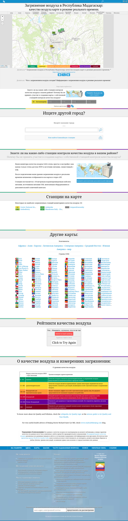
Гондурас (86, 276)
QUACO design (60, 501)
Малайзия (86, 268)
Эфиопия (70, 272)
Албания (70, 284)
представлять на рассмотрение (80, 510)
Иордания (86, 272)
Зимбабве (86, 260)
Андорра (53, 307)
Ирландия (86, 266)
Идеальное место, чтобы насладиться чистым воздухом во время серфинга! (70, 498)
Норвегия (70, 307)
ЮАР (18, 260)
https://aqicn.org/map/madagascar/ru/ (64, 72)
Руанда (52, 259)
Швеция (53, 262)
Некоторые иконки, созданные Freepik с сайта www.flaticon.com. (70, 488)
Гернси (52, 260)
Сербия (36, 303)
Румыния (53, 301)
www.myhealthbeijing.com (91, 423)
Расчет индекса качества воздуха (29, 483)
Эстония (69, 276)
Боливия (70, 262)
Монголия (86, 264)
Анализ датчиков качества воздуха (29, 473)
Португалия (104, 280)
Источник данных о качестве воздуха (30, 482)
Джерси (36, 287)
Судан (36, 266)
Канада (52, 268)
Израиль (70, 287)
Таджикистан (105, 291)
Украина (53, 291)
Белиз (36, 268)
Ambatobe (46, 207)
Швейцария (87, 301)
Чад (18, 262)
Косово (36, 293)
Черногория (104, 274)
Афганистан (104, 282)
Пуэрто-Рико (55, 280)
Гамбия (36, 307)
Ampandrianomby (74, 207)
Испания (70, 274)
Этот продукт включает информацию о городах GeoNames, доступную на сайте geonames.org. (71, 471)
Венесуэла (87, 293)
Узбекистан (104, 284)
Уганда (36, 286)
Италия (36, 289)
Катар (19, 293)
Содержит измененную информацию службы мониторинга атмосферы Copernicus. (70, 484)
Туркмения (87, 289)
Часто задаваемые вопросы (28, 477)
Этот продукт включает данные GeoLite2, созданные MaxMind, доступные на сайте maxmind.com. (72, 467)
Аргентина (87, 291)
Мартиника (87, 307)
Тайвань (53, 303)
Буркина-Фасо (72, 291)
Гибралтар (87, 305)
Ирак (18, 287)
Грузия (52, 266)
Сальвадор (87, 297)
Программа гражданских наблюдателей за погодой (73, 479)
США (18, 264)
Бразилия (70, 297)
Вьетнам (53, 284)
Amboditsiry (22, 209)
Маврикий (87, 274)
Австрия (70, 260)
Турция (52, 264)
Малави (36, 280)
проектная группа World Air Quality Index (35, 438)
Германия (70, 301)
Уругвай (53, 305)
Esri (7, 67)
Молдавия (86, 284)
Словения (86, 259)
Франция (70, 266)
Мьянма (36, 284)
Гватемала (103, 259)
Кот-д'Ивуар (21, 266)
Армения (70, 286)
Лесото (36, 297)
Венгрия (69, 278)
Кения (36, 259)
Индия (19, 305)
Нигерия (53, 282)
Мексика (53, 293)
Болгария (86, 282)
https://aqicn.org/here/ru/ (64, 86)
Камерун (70, 264)
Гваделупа (103, 260)
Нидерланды (104, 272)
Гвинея (36, 291)
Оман (19, 276)
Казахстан (87, 303)
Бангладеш (87, 299)
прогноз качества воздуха (26, 485)
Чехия (36, 260)
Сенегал (53, 286)
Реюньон (53, 297)
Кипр (19, 278)
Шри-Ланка (21, 270)
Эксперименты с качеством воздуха (30, 472)
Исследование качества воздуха (30, 466)
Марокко (53, 287)
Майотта (53, 295)
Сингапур (70, 303)
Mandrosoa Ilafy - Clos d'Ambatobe (57, 208)
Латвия (36, 276)
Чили (19, 286)
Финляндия (104, 264)
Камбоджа (87, 270)
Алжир (19, 295)
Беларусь (70, 305)
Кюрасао (70, 282)
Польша (53, 274)
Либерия (53, 299)
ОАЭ (18, 259)
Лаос (18, 291)
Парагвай (70, 299)
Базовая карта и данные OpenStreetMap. (69, 494)
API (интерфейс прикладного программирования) (34, 491)
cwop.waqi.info (61, 481)
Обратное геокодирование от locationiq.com (70, 492)
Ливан (36, 262)
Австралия (87, 295)
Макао (19, 303)
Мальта (36, 282)
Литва (19, 307)
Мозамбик (87, 262)
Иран (19, 289)
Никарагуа (103, 266)
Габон (19, 299)
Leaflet (2, 66)
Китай (36, 264)
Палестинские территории (105, 306)
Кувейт (36, 301)
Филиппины (104, 262)
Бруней (52, 272)
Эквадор (69, 280)
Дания (19, 297)
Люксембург (104, 276)
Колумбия (70, 293)
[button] (2, 16)
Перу (18, 272)
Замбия (36, 299)
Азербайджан (105, 293)
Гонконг (69, 270)
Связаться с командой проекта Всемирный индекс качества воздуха (33, 459)
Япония (36, 295)
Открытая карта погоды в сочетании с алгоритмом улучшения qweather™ (72, 475)
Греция (36, 278)
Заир (18, 284)
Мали (19, 280)
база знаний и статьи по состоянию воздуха (32, 470)
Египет (52, 270)
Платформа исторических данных (29, 492)
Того (18, 274)
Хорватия (86, 280)
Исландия (86, 278)
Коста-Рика (38, 274)
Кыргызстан (104, 278)
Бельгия (69, 268)
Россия (36, 305)
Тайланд (53, 289)
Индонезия (104, 268)
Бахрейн (70, 259)
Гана (18, 282)
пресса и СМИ (22, 462)
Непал (19, 301)
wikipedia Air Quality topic (71, 414)
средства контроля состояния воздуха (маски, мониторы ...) (32, 488)
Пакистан (70, 295)
